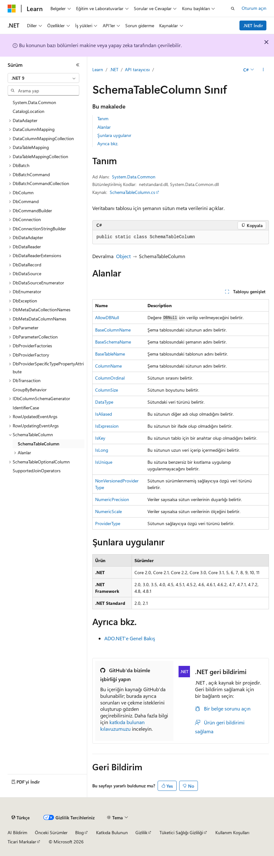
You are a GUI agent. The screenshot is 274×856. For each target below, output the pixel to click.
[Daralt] (77, 65)
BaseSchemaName (113, 342)
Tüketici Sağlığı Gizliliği (181, 832)
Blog (79, 832)
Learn (97, 69)
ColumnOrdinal (110, 378)
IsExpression (107, 426)
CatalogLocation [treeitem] (28, 111)
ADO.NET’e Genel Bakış (129, 638)
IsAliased (103, 414)
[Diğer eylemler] (263, 70)
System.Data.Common (133, 177)
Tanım (102, 118)
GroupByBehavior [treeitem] (30, 390)
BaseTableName (110, 354)
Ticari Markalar (22, 842)
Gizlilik (141, 832)
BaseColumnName (113, 330)
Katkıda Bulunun (112, 832)
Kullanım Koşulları (232, 832)
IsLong (101, 450)
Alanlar (104, 127)
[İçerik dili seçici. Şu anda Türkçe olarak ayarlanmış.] (20, 818)
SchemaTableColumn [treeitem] (38, 444)
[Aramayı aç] (232, 8)
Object (123, 256)
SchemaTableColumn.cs (132, 192)
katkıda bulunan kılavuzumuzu (122, 725)
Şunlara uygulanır (114, 135)
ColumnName (108, 366)
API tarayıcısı (137, 69)
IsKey (100, 438)
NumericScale (108, 511)
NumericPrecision (112, 499)
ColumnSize (106, 390)
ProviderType (107, 523)
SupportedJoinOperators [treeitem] (37, 471)
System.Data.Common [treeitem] (34, 102)
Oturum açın (254, 8)
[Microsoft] (12, 8)
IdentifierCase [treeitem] (26, 408)
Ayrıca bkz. (107, 143)
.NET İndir (253, 25)
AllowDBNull (107, 317)
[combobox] (43, 78)
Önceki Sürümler (51, 832)
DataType (104, 402)
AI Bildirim (17, 832)
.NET (114, 69)
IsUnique (103, 462)
